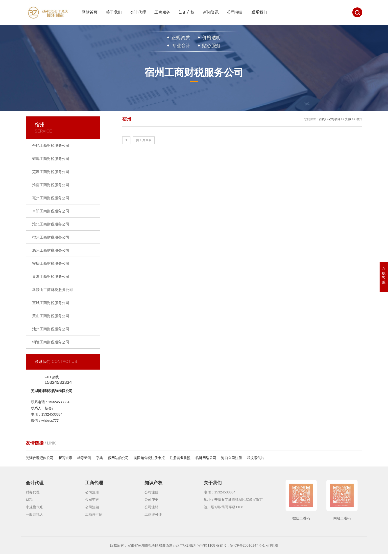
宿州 (359, 119)
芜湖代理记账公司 (39, 458)
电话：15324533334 (220, 492)
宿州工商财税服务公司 (50, 237)
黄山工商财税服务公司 (50, 316)
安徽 (348, 119)
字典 (99, 458)
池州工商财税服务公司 (50, 329)
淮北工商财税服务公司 (50, 224)
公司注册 (92, 492)
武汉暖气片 (255, 458)
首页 (322, 119)
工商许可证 (93, 514)
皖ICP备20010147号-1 (247, 545)
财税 (29, 500)
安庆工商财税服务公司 (50, 263)
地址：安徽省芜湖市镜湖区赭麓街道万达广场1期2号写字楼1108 (233, 503)
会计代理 (138, 12)
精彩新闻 (84, 458)
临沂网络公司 (205, 458)
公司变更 (92, 500)
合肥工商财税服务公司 (50, 145)
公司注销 (92, 507)
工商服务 (162, 12)
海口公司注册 (231, 458)
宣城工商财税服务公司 (50, 303)
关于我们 (114, 12)
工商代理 (94, 482)
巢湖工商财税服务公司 (50, 276)
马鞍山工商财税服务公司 (52, 290)
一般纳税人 (34, 514)
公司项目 (235, 12)
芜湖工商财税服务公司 (50, 172)
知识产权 (186, 12)
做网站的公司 (118, 458)
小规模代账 (34, 507)
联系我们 (259, 12)
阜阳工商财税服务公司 (50, 211)
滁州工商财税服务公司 (50, 250)
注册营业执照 (180, 458)
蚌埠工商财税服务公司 (50, 158)
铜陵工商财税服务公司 (50, 342)
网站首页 (89, 12)
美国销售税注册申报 (149, 458)
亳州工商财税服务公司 (50, 198)
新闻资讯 (211, 12)
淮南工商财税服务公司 (50, 185)
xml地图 (272, 545)
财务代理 (33, 492)
